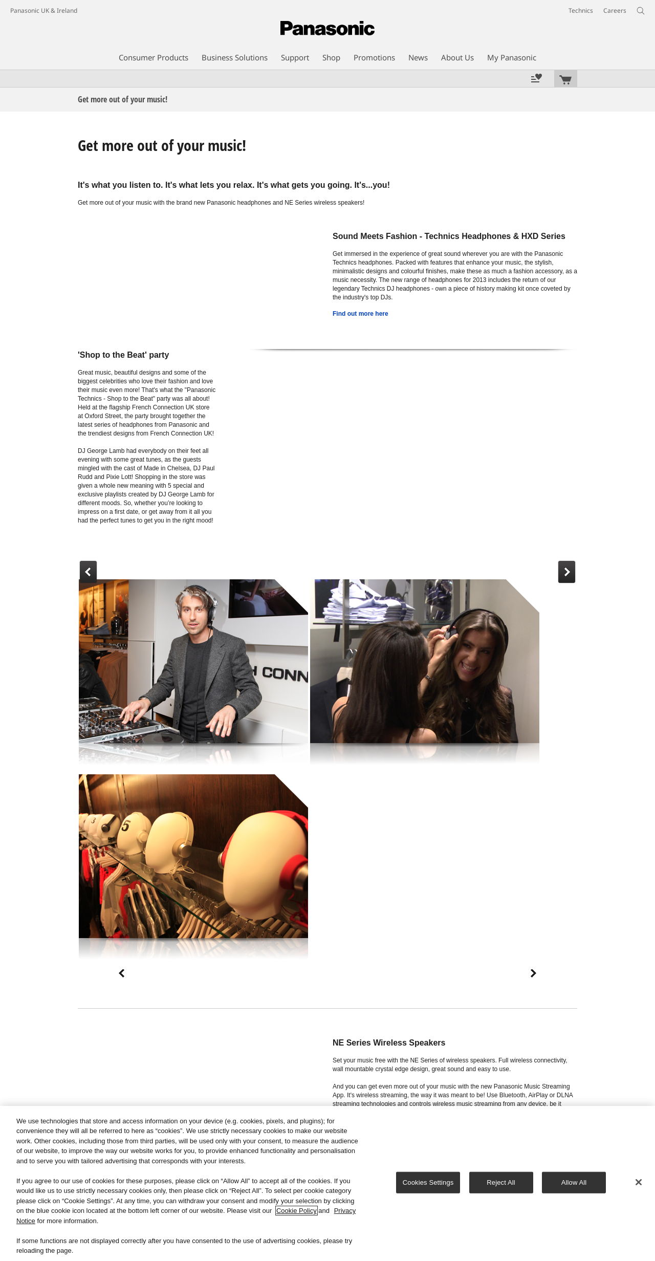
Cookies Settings (428, 1182)
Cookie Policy (296, 1210)
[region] (327, 1183)
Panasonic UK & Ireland (43, 10)
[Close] (638, 1182)
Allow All (574, 1182)
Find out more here (360, 313)
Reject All (501, 1182)
